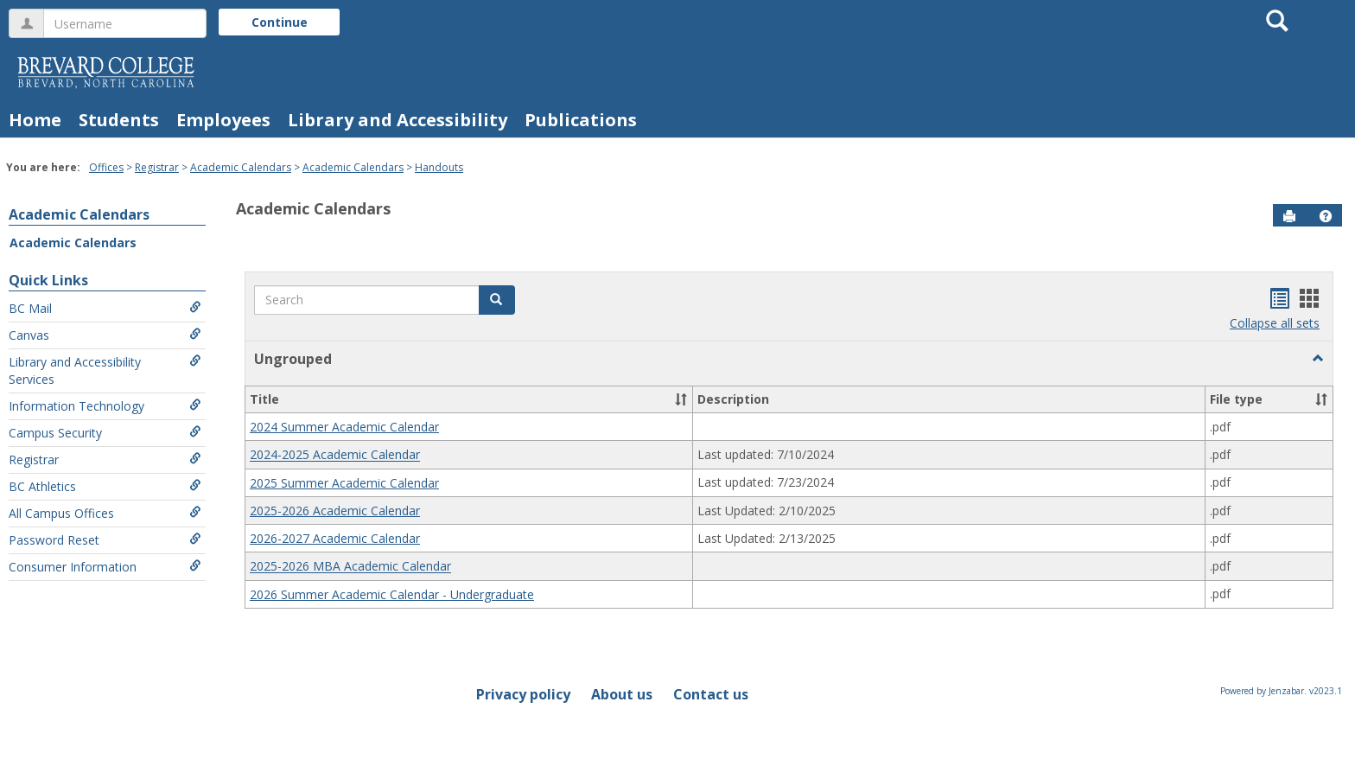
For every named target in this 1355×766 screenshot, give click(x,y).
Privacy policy (523, 694)
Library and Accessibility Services (105, 370)
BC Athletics (105, 486)
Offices (106, 167)
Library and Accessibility (397, 119)
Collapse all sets (1275, 323)
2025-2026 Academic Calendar (335, 510)
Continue (279, 22)
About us (621, 694)
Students (119, 119)
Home (35, 119)
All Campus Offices (105, 513)
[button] (1325, 216)
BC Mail (105, 308)
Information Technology (105, 406)
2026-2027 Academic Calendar (335, 538)
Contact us (710, 694)
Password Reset (105, 540)
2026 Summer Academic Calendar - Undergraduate (392, 594)
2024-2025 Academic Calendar (335, 455)
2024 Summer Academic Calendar (344, 426)
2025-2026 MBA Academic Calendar (350, 567)
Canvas (105, 335)
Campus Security (105, 432)
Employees (223, 119)
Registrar (157, 167)
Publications (581, 119)
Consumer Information (105, 567)
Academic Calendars (240, 167)
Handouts (439, 167)
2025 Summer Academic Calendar (344, 483)
